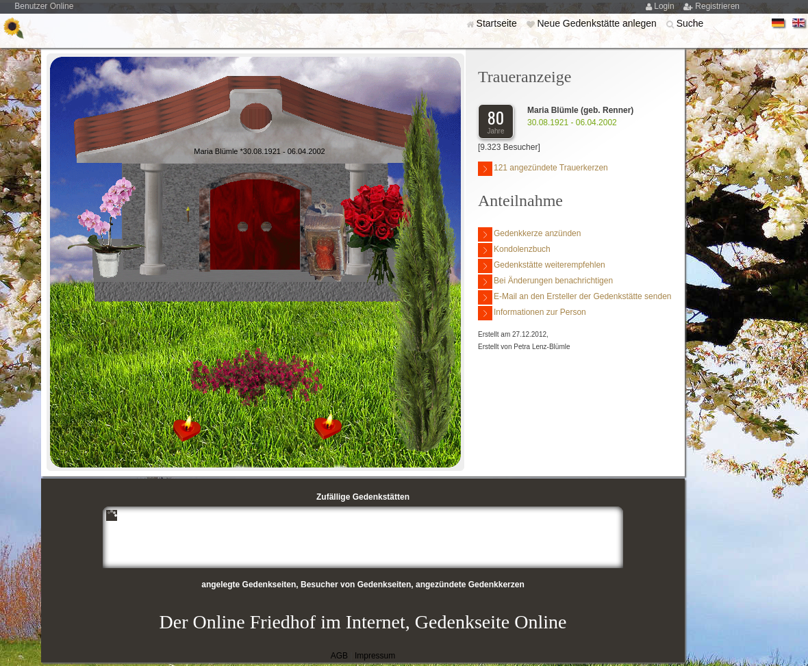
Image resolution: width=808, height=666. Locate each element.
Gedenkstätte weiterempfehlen (541, 266)
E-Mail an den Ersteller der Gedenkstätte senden (574, 297)
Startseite (498, 23)
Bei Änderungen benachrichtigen (545, 281)
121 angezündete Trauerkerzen (543, 169)
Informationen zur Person (532, 313)
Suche (690, 23)
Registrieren (717, 6)
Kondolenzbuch (514, 250)
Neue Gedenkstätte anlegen (598, 23)
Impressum (375, 656)
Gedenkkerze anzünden (529, 234)
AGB (339, 656)
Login (665, 6)
